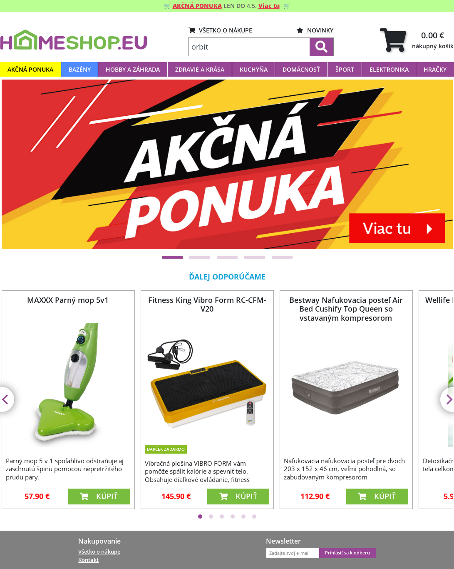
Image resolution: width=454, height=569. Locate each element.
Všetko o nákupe (99, 551)
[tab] (417, 39)
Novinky (315, 30)
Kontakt (88, 560)
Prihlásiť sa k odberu (347, 553)
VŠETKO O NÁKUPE (220, 30)
